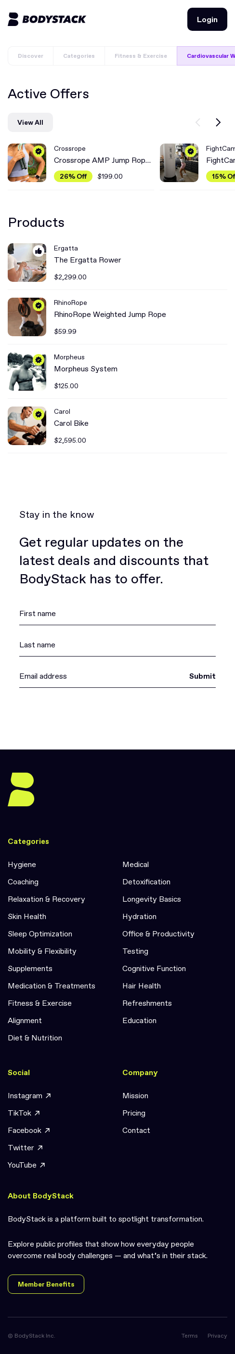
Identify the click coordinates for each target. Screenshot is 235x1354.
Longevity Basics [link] (151, 899)
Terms (190, 1336)
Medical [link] (135, 864)
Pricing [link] (133, 1112)
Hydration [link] (139, 916)
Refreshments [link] (147, 1003)
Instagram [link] (30, 1095)
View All (30, 122)
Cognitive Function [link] (154, 968)
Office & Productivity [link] (158, 933)
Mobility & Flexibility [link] (42, 951)
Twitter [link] (26, 1147)
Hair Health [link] (141, 985)
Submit (202, 675)
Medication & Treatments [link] (51, 985)
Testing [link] (135, 951)
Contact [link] (136, 1130)
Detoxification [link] (146, 881)
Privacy (217, 1336)
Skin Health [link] (27, 916)
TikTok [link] (24, 1112)
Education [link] (139, 1020)
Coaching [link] (23, 881)
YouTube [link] (27, 1164)
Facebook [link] (29, 1130)
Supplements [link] (30, 968)
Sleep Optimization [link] (40, 933)
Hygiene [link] (22, 864)
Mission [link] (135, 1095)
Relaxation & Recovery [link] (46, 899)
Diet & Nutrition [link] (35, 1037)
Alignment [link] (25, 1020)
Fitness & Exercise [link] (40, 1003)
